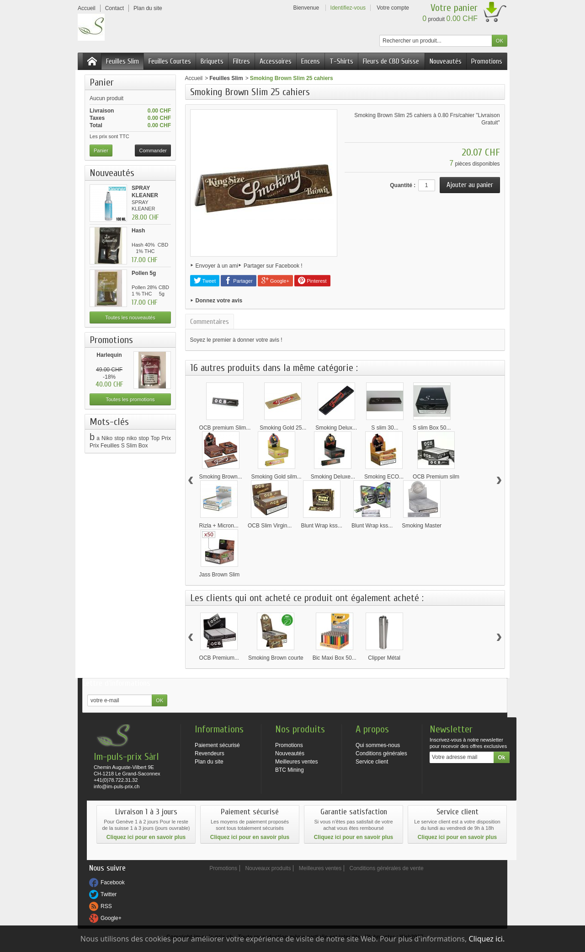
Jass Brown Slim (219, 574)
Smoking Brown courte (275, 658)
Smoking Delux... (336, 428)
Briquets (212, 61)
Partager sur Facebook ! (273, 266)
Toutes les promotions (130, 399)
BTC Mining (289, 770)
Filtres (241, 61)
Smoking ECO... (384, 476)
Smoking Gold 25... (283, 428)
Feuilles (110, 445)
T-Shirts (341, 61)
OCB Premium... (219, 658)
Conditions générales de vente (387, 868)
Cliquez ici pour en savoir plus (146, 837)
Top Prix (161, 438)
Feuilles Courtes (170, 61)
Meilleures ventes (296, 761)
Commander (153, 150)
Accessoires (276, 61)
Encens (310, 61)
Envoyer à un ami (217, 266)
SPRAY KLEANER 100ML (145, 195)
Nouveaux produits (268, 868)
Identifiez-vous (348, 8)
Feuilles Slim (122, 61)
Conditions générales (381, 753)
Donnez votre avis (219, 300)
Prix (94, 445)
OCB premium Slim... (225, 428)
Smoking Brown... (220, 476)
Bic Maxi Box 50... (334, 658)
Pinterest (312, 280)
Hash (138, 230)
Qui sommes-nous (378, 745)
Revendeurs (209, 753)
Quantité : (402, 185)
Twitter (109, 894)
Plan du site (209, 761)
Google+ (275, 280)
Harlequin (109, 355)
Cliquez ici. (486, 939)
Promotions (486, 61)
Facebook (113, 882)
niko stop (138, 438)
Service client (372, 761)
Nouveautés (446, 61)
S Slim (129, 445)
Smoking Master (421, 525)
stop (119, 438)
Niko (106, 438)
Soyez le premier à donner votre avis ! (236, 340)
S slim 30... (384, 428)
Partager (238, 280)
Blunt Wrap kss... (321, 525)
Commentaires (209, 321)
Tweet (205, 280)
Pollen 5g (144, 273)
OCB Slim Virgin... (270, 525)
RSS (106, 906)
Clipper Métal (384, 658)
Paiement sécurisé (217, 745)
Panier (102, 82)
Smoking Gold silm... (276, 476)
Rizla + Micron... (219, 525)
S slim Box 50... (432, 428)
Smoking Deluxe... (333, 476)
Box (143, 445)
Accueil (194, 78)
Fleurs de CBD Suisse (391, 61)
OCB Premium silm (436, 476)
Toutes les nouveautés (130, 317)
